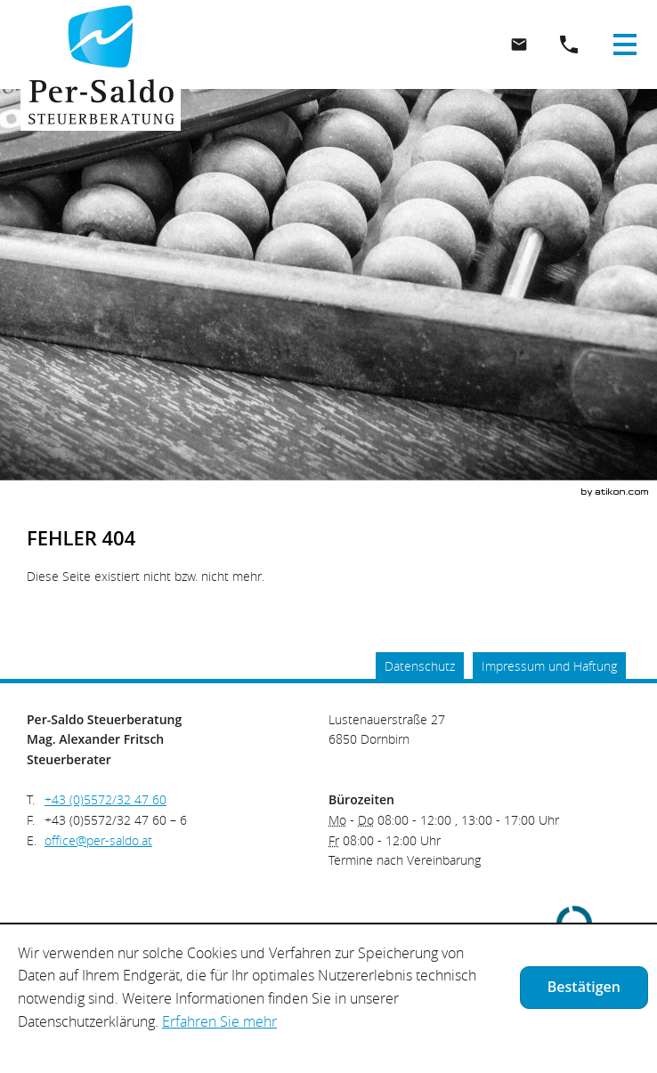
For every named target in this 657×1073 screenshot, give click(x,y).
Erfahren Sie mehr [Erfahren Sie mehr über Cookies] (219, 1021)
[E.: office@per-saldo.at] (519, 44)
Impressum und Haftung (549, 666)
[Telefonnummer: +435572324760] (105, 800)
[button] (569, 44)
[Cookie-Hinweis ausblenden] (584, 987)
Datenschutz (420, 666)
